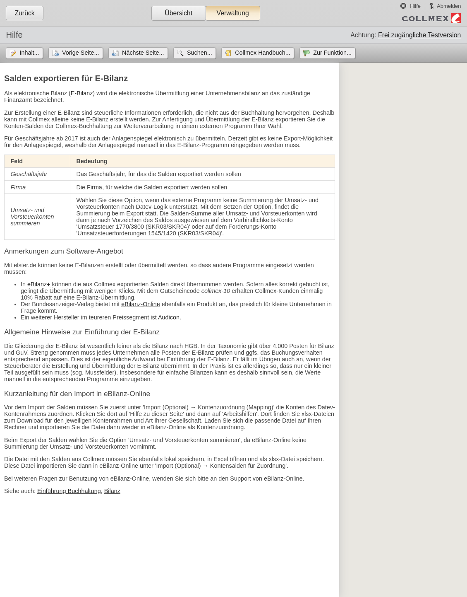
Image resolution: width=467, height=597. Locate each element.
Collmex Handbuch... (262, 52)
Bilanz (112, 491)
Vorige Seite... (80, 52)
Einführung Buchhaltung (69, 491)
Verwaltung (232, 13)
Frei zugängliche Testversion (419, 35)
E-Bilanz (82, 93)
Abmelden (449, 6)
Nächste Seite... (143, 52)
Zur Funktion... (332, 52)
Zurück (24, 13)
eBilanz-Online (140, 304)
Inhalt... (29, 52)
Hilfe (415, 6)
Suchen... (199, 52)
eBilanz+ (38, 284)
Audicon (169, 317)
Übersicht (178, 13)
